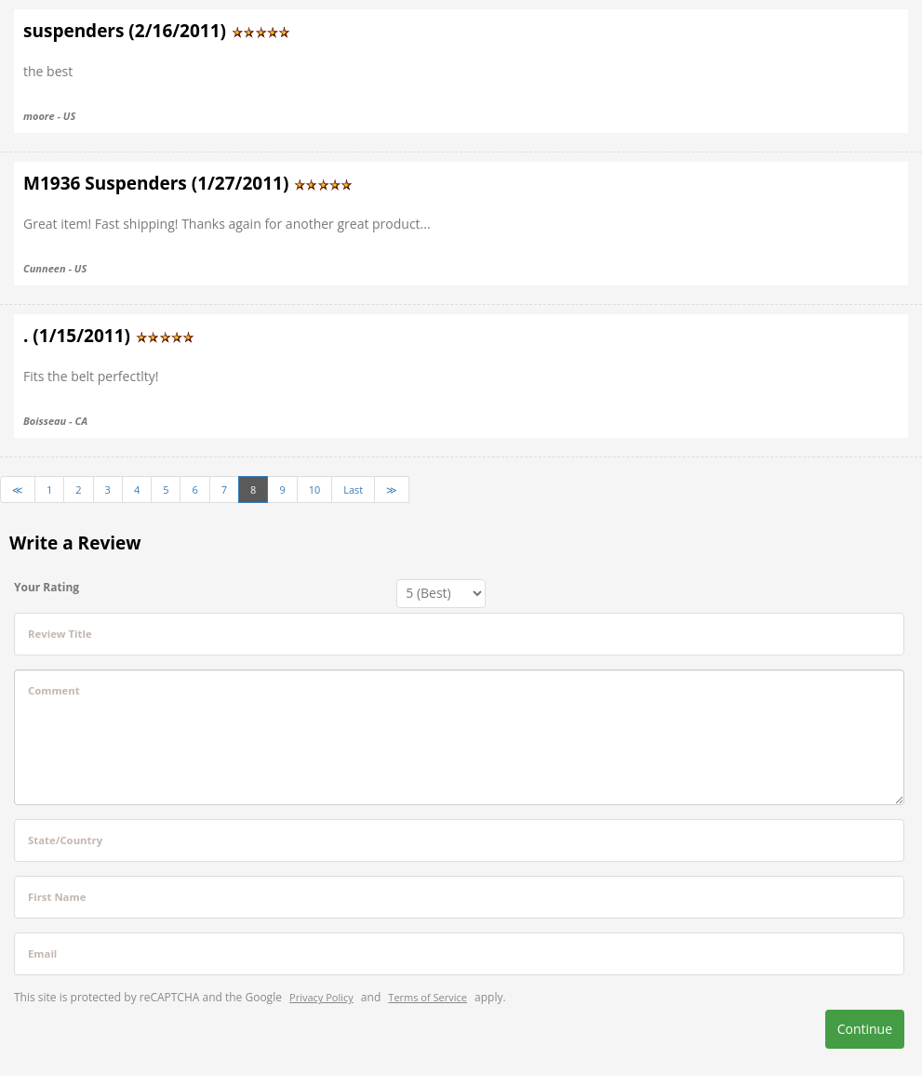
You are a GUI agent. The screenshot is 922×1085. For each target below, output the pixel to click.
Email (42, 953)
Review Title (60, 634)
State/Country (65, 840)
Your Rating (46, 587)
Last (353, 489)
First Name (57, 897)
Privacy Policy (321, 997)
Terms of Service (427, 997)
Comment (54, 690)
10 (315, 489)
